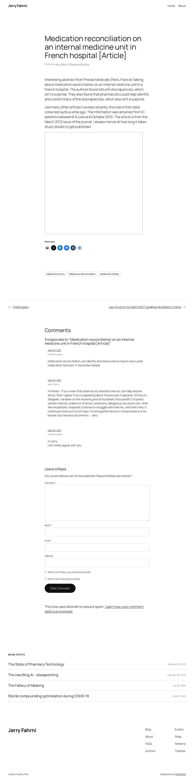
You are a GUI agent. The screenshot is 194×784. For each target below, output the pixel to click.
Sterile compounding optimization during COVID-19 (48, 696)
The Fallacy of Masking (26, 685)
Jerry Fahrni (17, 5)
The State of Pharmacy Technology (36, 664)
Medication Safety (109, 273)
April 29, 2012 (54, 350)
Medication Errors (55, 273)
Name (48, 525)
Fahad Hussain (55, 354)
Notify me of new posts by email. (64, 578)
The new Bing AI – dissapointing (33, 675)
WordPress (180, 774)
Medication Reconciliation (82, 273)
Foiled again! (21, 307)
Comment (50, 482)
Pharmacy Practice (79, 64)
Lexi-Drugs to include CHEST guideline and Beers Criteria (145, 307)
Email (48, 540)
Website (49, 555)
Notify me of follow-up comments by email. (69, 572)
